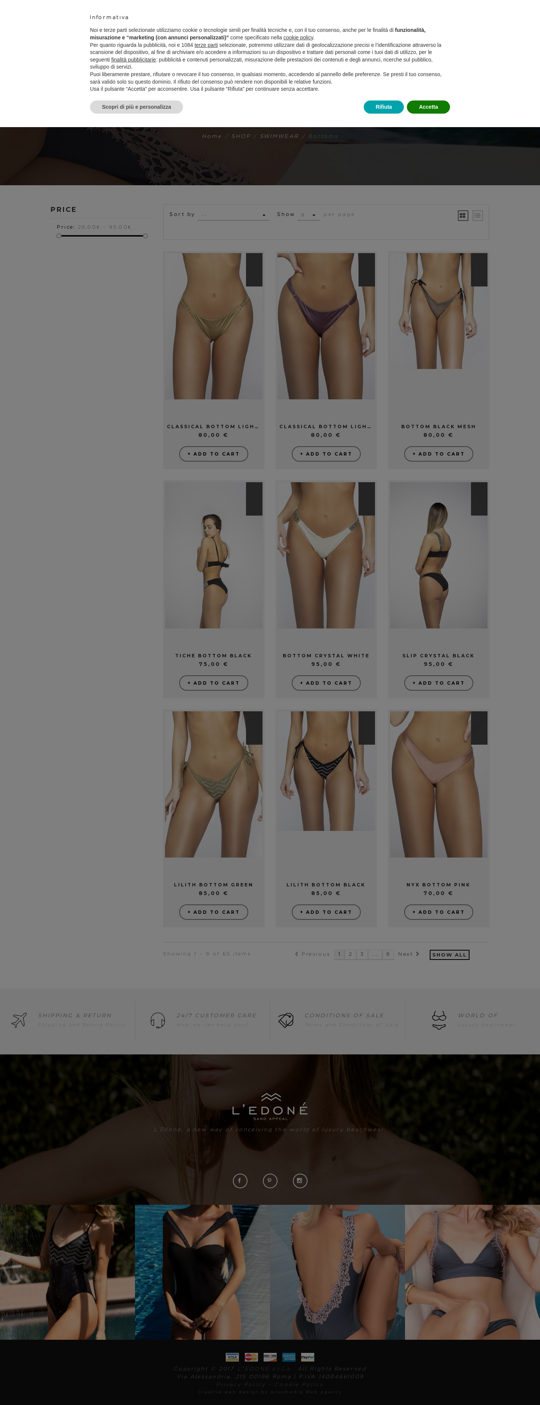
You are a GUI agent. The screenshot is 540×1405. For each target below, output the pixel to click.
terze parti (206, 45)
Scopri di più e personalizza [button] (136, 107)
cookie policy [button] (298, 37)
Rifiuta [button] (384, 107)
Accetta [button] (428, 107)
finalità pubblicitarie (133, 60)
